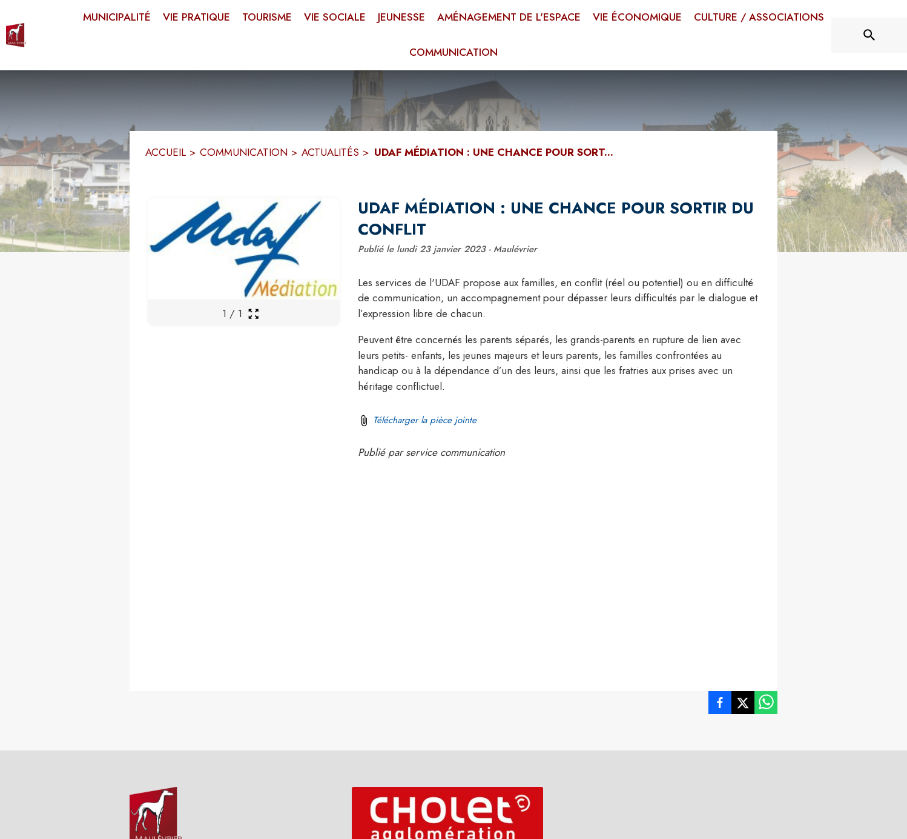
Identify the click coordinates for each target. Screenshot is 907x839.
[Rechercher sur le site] (869, 35)
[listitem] (719, 705)
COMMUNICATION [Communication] (244, 152)
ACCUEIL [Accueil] (165, 152)
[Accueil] (16, 35)
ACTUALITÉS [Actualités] (330, 152)
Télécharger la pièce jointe (425, 420)
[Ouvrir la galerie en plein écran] (253, 314)
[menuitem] (117, 15)
